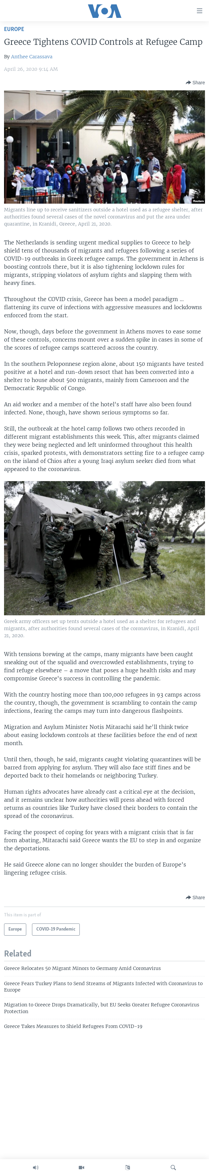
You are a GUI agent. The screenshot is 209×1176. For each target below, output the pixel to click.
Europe (14, 29)
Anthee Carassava (32, 57)
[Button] (195, 83)
